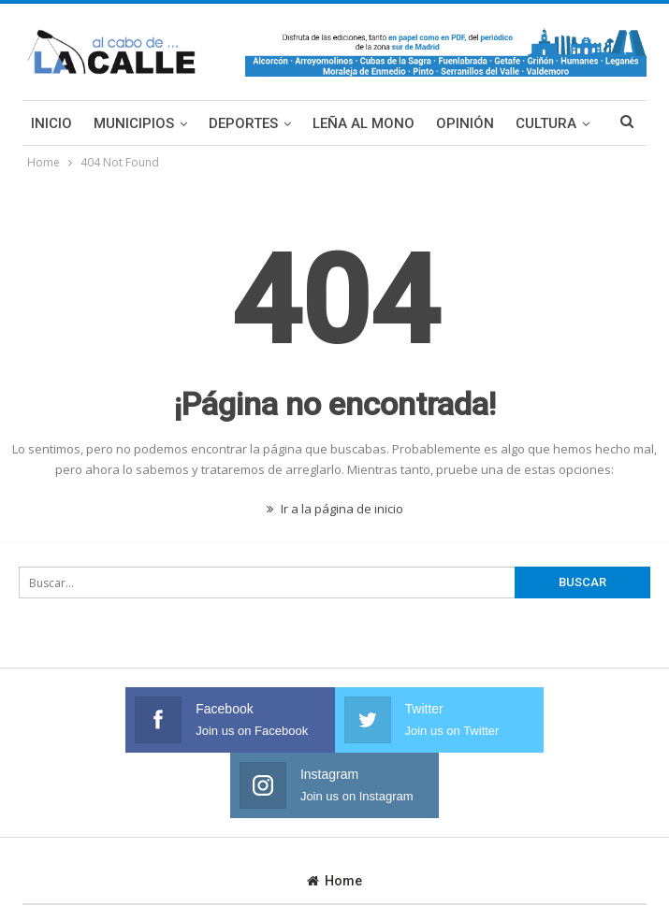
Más (530, 123)
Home (334, 815)
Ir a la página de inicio (335, 508)
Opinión (465, 123)
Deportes (243, 123)
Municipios (134, 123)
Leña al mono (363, 123)
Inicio (51, 123)
